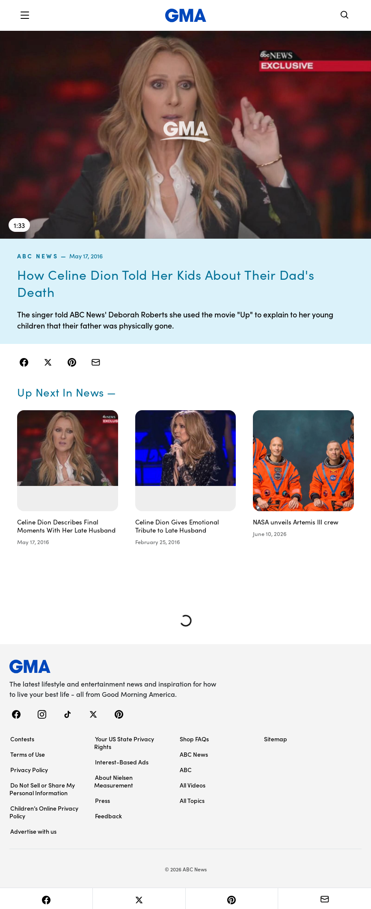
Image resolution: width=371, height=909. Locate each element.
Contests (22, 738)
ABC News (37, 256)
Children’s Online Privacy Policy (43, 812)
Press (102, 800)
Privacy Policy (29, 769)
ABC (186, 769)
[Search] (344, 16)
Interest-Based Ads (121, 762)
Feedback (108, 815)
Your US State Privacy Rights (124, 742)
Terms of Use (27, 754)
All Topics (192, 800)
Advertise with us (33, 831)
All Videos (192, 785)
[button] (25, 15)
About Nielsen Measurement (113, 781)
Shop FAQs (194, 738)
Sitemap (275, 738)
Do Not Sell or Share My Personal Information (42, 789)
